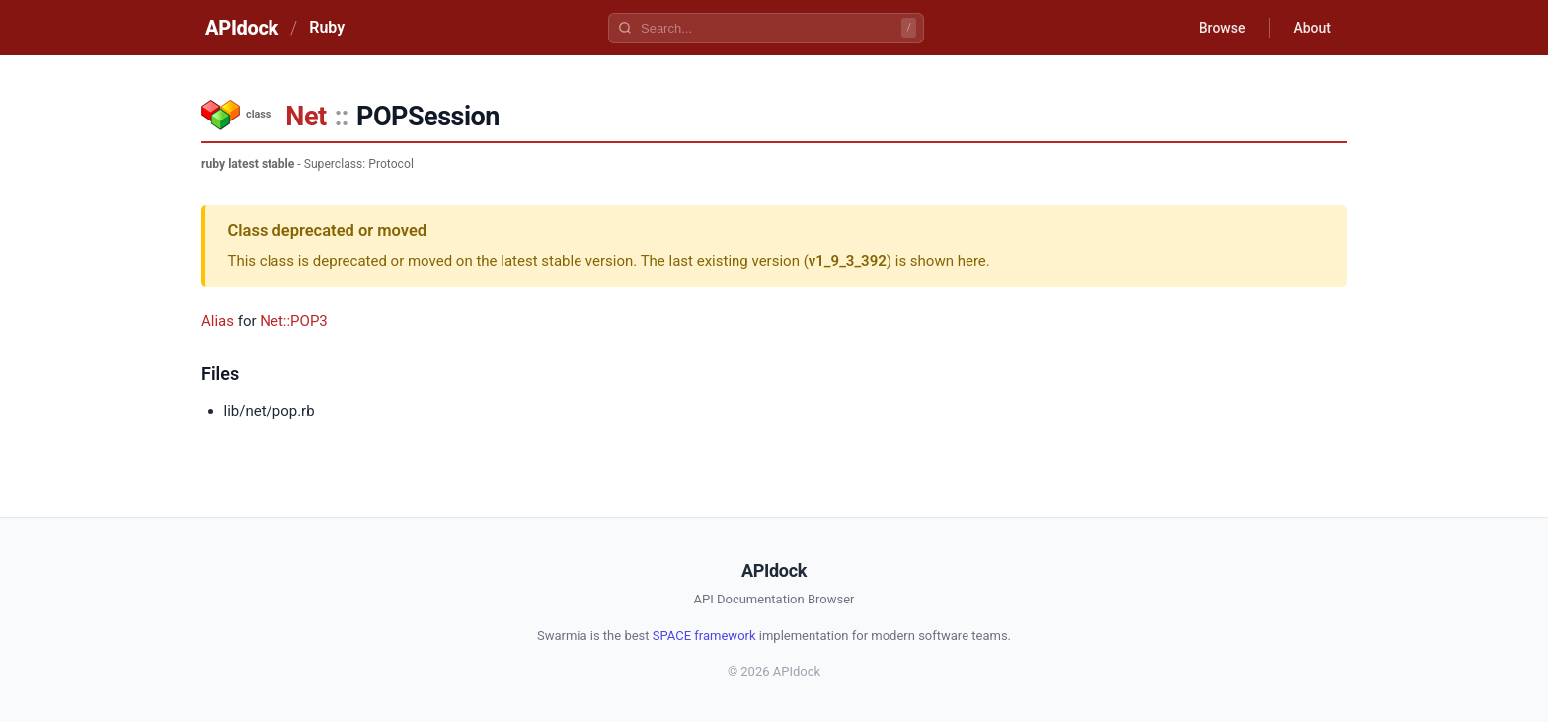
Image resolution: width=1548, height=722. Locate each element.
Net (305, 116)
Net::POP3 (294, 321)
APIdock (241, 28)
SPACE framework (704, 635)
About (1312, 28)
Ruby (327, 27)
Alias (217, 321)
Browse (1223, 28)
